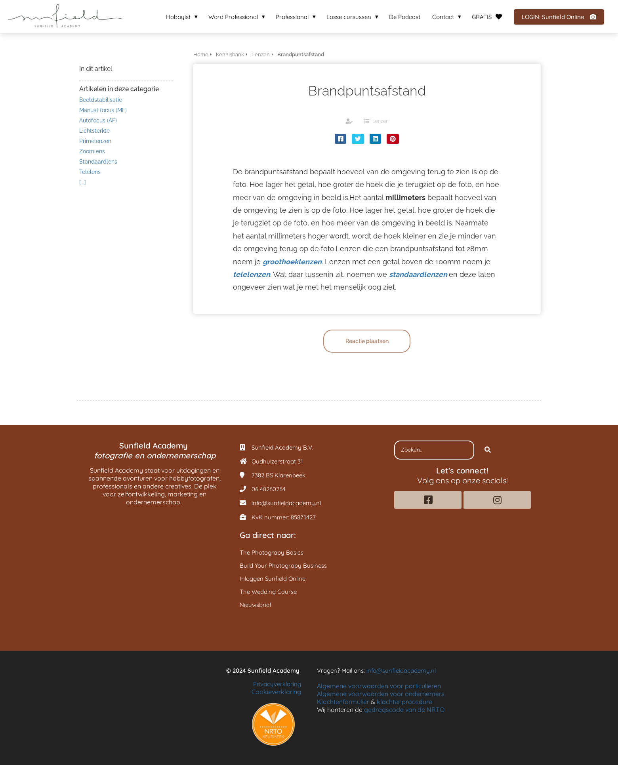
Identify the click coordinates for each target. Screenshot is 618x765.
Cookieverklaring (276, 692)
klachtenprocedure (404, 702)
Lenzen (380, 121)
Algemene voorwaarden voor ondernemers (380, 694)
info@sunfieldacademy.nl (286, 503)
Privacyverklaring (277, 684)
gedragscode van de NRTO (404, 709)
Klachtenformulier (343, 702)
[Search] (487, 450)
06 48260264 (269, 489)
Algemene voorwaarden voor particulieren (379, 686)
